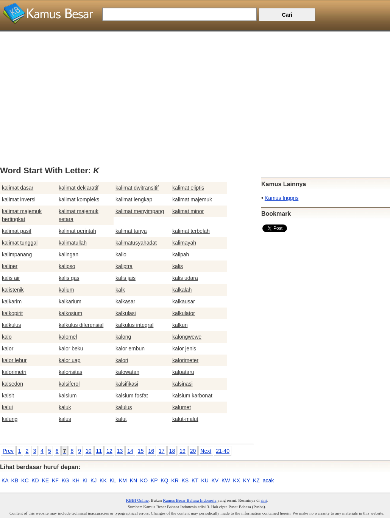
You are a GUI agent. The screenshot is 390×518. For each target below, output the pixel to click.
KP (154, 480)
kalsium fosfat (131, 395)
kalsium (67, 395)
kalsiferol (69, 384)
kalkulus (11, 325)
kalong (123, 337)
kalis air (11, 278)
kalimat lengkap (133, 199)
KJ (93, 480)
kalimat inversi (19, 199)
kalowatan (127, 372)
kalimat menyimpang (139, 211)
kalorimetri (14, 372)
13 (120, 451)
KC (24, 480)
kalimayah (184, 243)
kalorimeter (185, 360)
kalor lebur (14, 360)
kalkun (179, 325)
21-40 (222, 451)
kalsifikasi (126, 384)
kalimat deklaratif (78, 188)
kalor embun (130, 348)
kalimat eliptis (188, 188)
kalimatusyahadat (136, 243)
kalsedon (12, 384)
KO (144, 480)
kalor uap (70, 360)
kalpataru (183, 372)
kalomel (68, 337)
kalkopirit (12, 313)
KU (204, 480)
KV (215, 480)
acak (268, 480)
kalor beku (71, 348)
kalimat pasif (16, 231)
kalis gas (69, 278)
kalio (120, 254)
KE (45, 480)
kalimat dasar (17, 188)
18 (172, 451)
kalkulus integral (134, 325)
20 (193, 451)
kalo (7, 337)
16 (151, 451)
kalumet (181, 407)
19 (182, 451)
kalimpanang (17, 254)
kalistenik (13, 290)
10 (89, 451)
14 (130, 451)
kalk (120, 290)
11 (99, 451)
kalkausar (183, 301)
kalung (9, 419)
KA (5, 480)
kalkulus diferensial (81, 325)
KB (15, 480)
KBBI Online (137, 500)
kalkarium (70, 301)
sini (264, 500)
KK (103, 480)
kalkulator (183, 313)
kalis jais (125, 278)
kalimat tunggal (19, 243)
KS (185, 480)
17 (162, 451)
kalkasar (125, 301)
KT (195, 480)
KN (133, 480)
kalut (121, 419)
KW (226, 480)
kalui (7, 407)
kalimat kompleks (79, 199)
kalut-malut (185, 419)
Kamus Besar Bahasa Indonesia (189, 500)
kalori (121, 360)
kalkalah (182, 290)
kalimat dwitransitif (137, 188)
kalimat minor (188, 211)
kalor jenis (184, 348)
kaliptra (124, 266)
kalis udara (185, 278)
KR (174, 480)
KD (35, 480)
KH (76, 480)
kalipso (67, 266)
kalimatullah (73, 243)
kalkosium (70, 313)
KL (113, 480)
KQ (164, 480)
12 (109, 451)
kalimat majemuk (192, 199)
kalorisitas (70, 372)
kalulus (123, 407)
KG (65, 480)
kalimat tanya (131, 231)
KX (236, 480)
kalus (65, 419)
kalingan (68, 254)
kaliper (9, 266)
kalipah (180, 254)
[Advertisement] (195, 84)
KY (246, 480)
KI (85, 480)
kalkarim (12, 301)
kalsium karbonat (192, 395)
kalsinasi (182, 384)
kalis (177, 266)
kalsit (8, 395)
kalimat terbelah (191, 231)
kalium (66, 290)
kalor (7, 348)
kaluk (65, 407)
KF (55, 480)
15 (141, 451)
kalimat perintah (77, 231)
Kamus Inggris (281, 198)
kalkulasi (125, 313)
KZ (256, 480)
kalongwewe (186, 337)
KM (123, 480)
